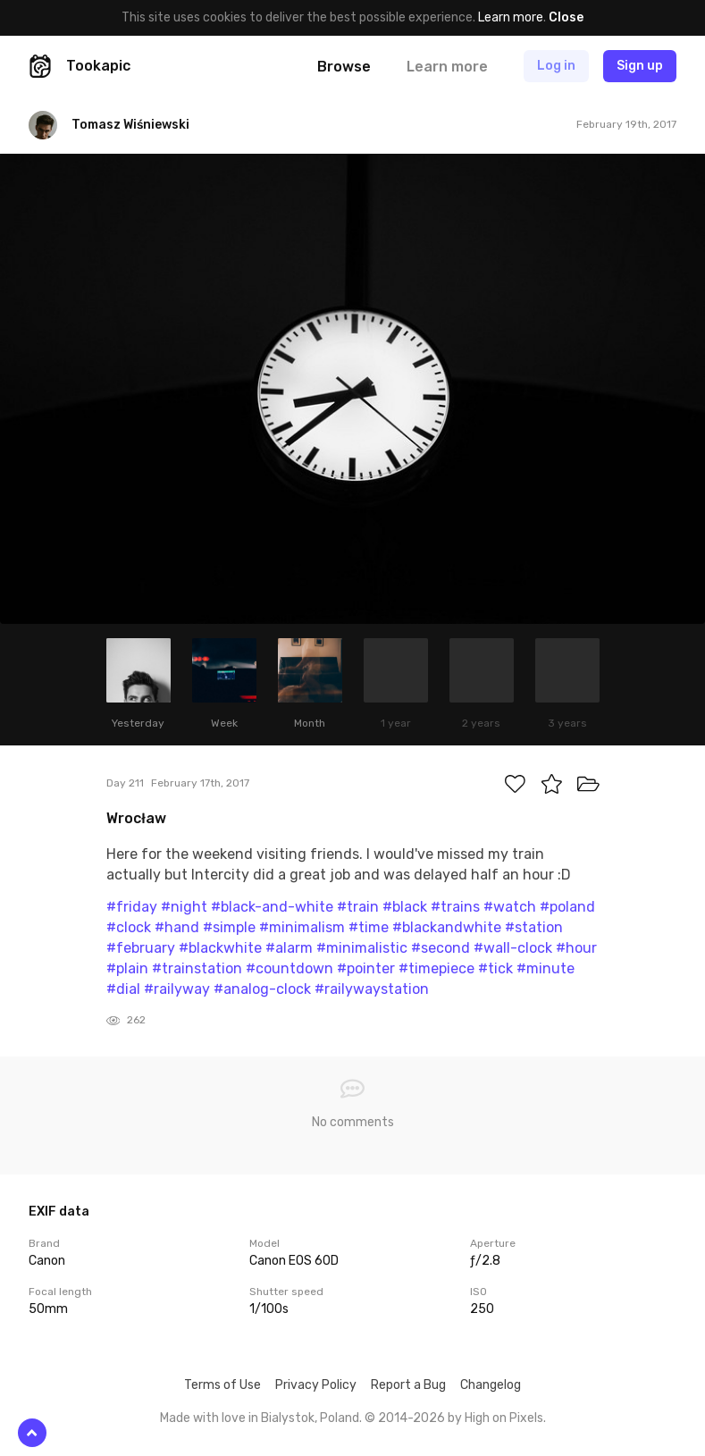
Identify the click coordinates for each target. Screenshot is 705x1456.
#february (140, 947)
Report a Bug (408, 1385)
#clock (128, 927)
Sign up (640, 65)
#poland (567, 906)
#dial (123, 988)
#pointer (366, 968)
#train (358, 906)
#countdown (289, 968)
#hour (576, 947)
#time (368, 927)
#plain (127, 968)
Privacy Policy (316, 1385)
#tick (495, 968)
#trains (455, 906)
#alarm (289, 947)
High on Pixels (504, 1418)
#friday (131, 906)
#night (184, 906)
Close (566, 17)
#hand (177, 927)
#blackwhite (220, 947)
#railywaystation (372, 988)
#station (534, 927)
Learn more (510, 17)
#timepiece (436, 968)
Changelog (490, 1385)
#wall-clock (513, 947)
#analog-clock (262, 988)
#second (440, 947)
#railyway (177, 988)
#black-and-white (272, 906)
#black (404, 906)
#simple (229, 927)
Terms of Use (222, 1385)
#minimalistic (361, 947)
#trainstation (197, 968)
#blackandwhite (446, 927)
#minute (545, 968)
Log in (556, 65)
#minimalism (302, 927)
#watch (509, 906)
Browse (344, 66)
